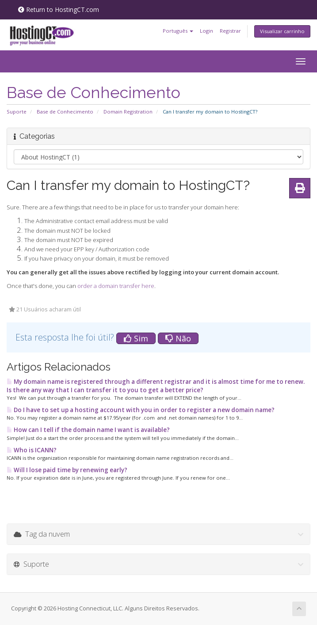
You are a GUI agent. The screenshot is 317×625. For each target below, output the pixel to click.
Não (178, 338)
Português (178, 30)
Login (206, 30)
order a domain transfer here (115, 286)
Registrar (230, 30)
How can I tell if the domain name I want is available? (88, 430)
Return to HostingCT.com (58, 9)
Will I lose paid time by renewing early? (67, 470)
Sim (136, 338)
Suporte (17, 111)
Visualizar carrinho (282, 31)
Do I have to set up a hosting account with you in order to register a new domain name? (141, 410)
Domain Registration (128, 111)
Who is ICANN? (32, 450)
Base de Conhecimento (65, 111)
